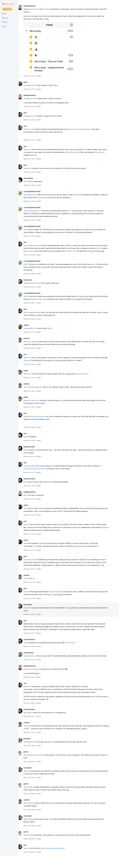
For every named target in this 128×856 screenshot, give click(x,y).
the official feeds (79, 152)
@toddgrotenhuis (35, 85)
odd (30, 433)
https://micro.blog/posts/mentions (58, 848)
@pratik (37, 387)
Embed (44, 76)
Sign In (4, 13)
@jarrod (32, 771)
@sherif (32, 524)
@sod (50, 9)
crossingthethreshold (37, 191)
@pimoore (33, 129)
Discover (5, 18)
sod (30, 113)
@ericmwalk (33, 787)
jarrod (31, 752)
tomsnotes (33, 280)
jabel (31, 82)
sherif (31, 505)
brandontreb (34, 653)
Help (3, 26)
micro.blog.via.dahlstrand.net (85, 129)
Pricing (4, 22)
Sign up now (7, 9)
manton (32, 338)
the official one (75, 251)
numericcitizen (35, 447)
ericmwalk (33, 768)
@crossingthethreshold (37, 245)
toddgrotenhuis (35, 6)
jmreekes (32, 739)
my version (35, 251)
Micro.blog (9, 4)
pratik (31, 371)
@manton (104, 152)
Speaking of (46, 755)
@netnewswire (39, 9)
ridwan (32, 325)
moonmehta (34, 178)
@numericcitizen (35, 466)
